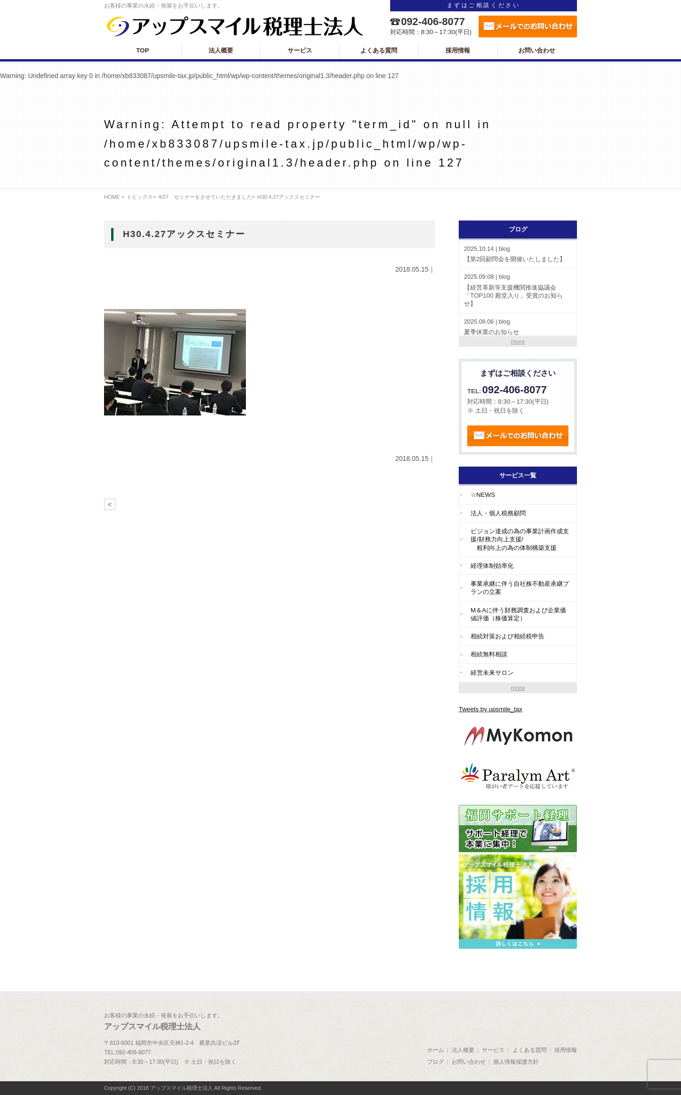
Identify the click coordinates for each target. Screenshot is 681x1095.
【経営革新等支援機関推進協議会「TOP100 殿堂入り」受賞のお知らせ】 (518, 290)
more (518, 341)
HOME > (114, 197)
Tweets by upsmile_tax (491, 709)
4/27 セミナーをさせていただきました (205, 197)
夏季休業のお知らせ (518, 327)
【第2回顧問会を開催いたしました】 (518, 254)
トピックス (140, 197)
